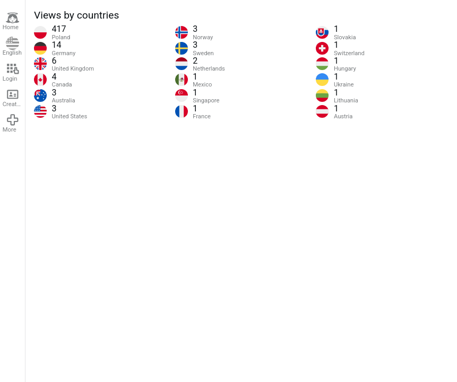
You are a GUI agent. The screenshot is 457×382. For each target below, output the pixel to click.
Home (11, 21)
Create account (14, 98)
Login (11, 72)
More (11, 123)
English (12, 47)
